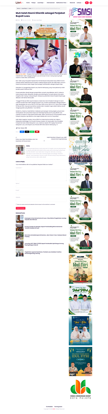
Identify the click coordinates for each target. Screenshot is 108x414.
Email (17, 190)
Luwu (34, 20)
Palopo (34, 2)
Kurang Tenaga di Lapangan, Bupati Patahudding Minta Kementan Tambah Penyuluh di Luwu (43, 227)
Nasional (72, 2)
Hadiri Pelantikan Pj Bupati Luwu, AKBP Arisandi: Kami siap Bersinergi (57, 138)
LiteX (54, 409)
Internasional (50, 2)
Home (28, 2)
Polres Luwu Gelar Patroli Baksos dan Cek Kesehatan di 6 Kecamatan (26, 140)
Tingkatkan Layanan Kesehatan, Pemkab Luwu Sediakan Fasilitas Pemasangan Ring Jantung (43, 252)
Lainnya (79, 2)
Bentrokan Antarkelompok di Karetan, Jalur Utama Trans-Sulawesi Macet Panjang (45, 235)
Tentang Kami (58, 406)
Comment (19, 168)
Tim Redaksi (49, 406)
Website (18, 197)
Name (18, 183)
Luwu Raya (40, 2)
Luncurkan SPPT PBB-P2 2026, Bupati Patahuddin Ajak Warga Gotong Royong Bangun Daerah (44, 244)
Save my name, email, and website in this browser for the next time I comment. (36, 204)
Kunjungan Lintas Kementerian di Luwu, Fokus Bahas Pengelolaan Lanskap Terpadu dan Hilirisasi (45, 218)
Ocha (18, 20)
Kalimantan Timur (61, 2)
